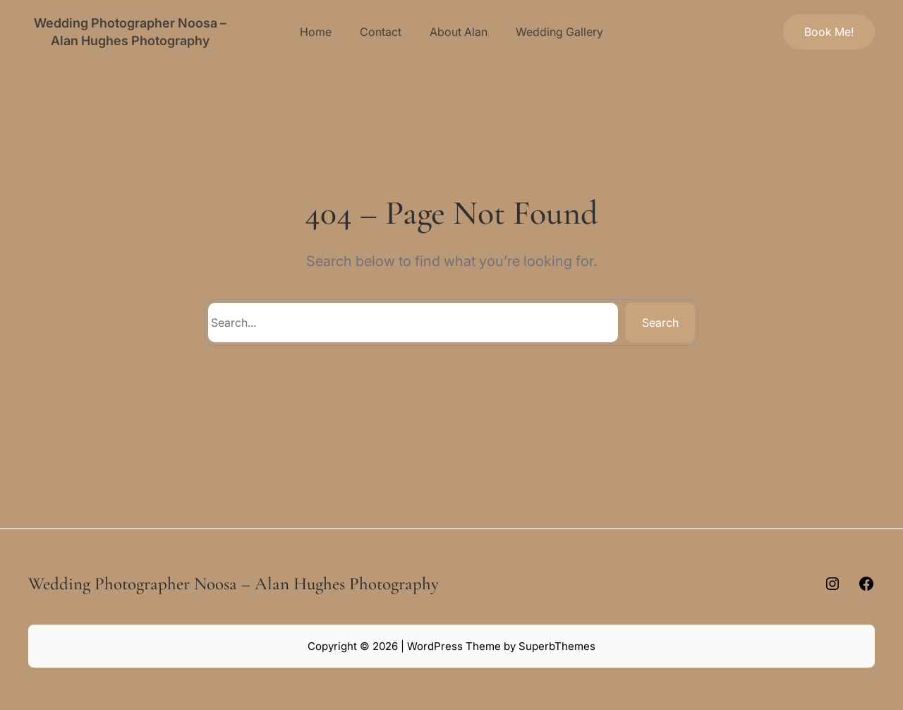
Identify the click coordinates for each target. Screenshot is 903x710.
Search (660, 322)
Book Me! (829, 32)
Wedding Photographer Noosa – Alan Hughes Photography (233, 583)
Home (316, 32)
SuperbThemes (557, 646)
